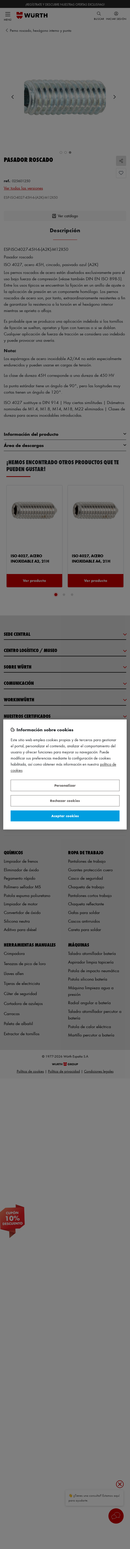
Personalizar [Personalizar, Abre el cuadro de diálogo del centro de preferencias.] (65, 785)
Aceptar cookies (65, 816)
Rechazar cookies (65, 801)
